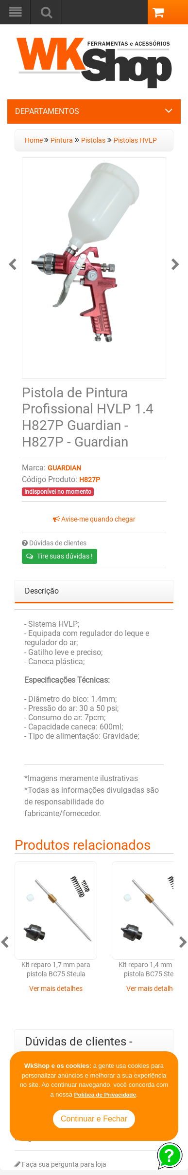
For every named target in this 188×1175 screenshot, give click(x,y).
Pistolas (93, 140)
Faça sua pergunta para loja (60, 1164)
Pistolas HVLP (135, 140)
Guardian (64, 468)
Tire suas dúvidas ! (59, 556)
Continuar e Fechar (94, 1119)
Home (34, 140)
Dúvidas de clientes (54, 543)
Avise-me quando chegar (94, 519)
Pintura (62, 140)
